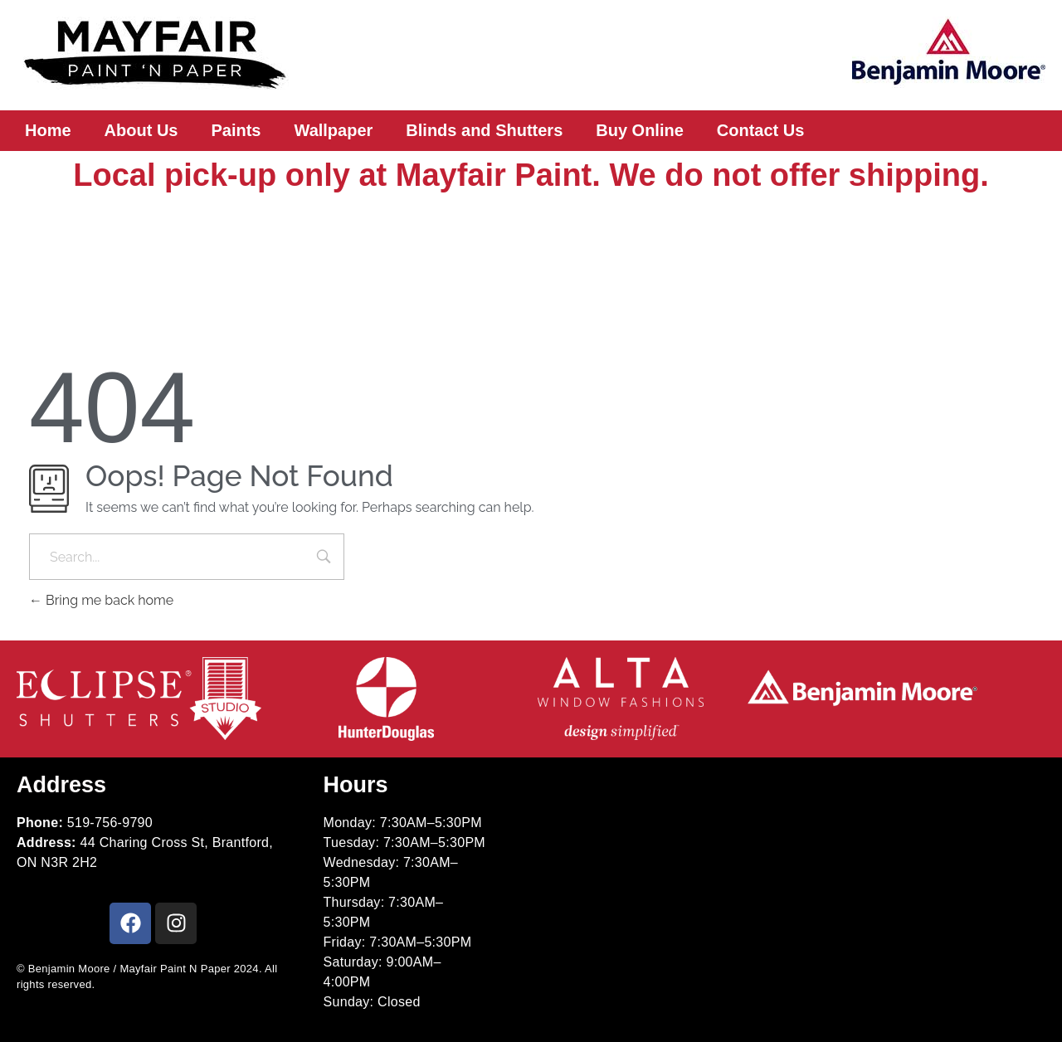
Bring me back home (101, 600)
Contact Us (761, 130)
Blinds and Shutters (484, 130)
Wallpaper (334, 130)
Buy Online (640, 130)
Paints (236, 130)
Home (48, 130)
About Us (141, 130)
